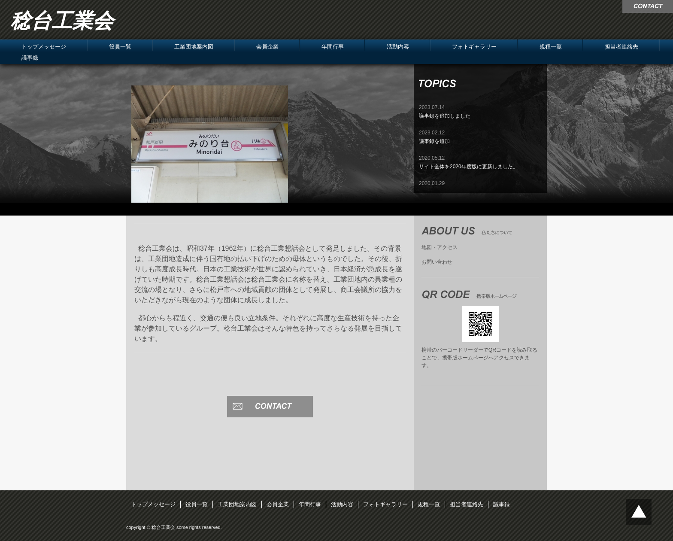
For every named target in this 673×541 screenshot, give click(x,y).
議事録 (29, 58)
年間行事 (332, 46)
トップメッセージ (43, 46)
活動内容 (398, 46)
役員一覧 (120, 46)
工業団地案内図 (193, 46)
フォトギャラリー (474, 46)
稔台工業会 (61, 20)
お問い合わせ (436, 262)
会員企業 (267, 46)
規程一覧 (551, 46)
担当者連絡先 (621, 46)
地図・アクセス (439, 247)
